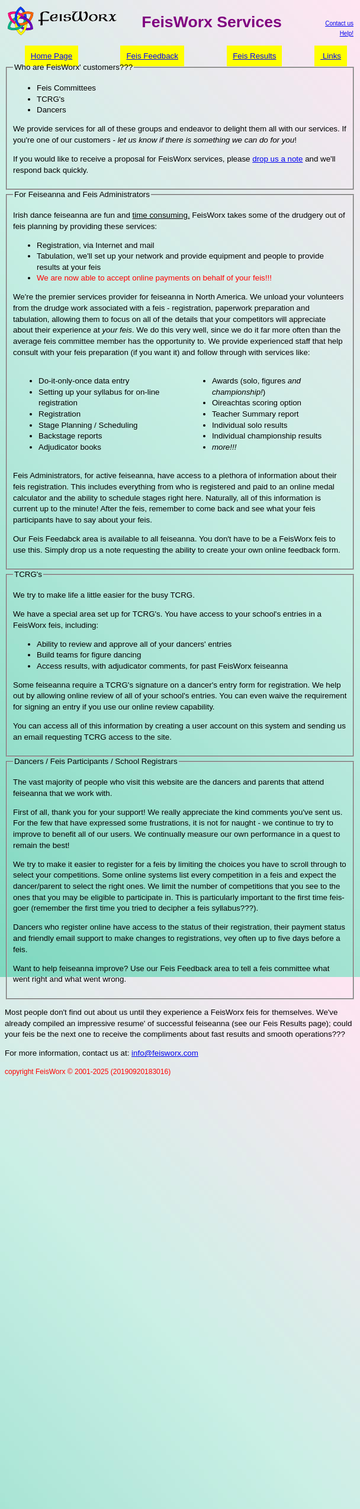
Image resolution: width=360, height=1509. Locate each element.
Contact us (339, 23)
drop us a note (277, 158)
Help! (346, 33)
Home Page (51, 55)
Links (330, 55)
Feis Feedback (152, 55)
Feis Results (254, 55)
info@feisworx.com (164, 1053)
